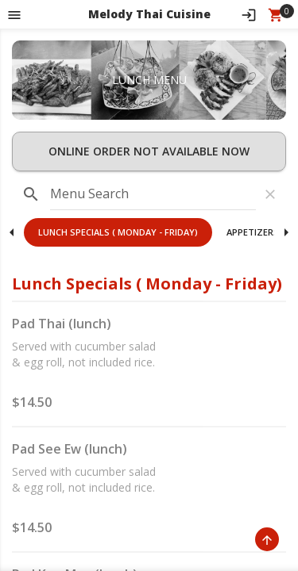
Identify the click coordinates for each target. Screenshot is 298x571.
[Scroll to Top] (267, 539)
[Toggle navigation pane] (14, 14)
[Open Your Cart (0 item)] (275, 14)
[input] (153, 194)
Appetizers (252, 232)
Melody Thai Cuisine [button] (149, 13)
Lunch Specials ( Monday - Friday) (118, 232)
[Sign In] (248, 14)
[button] (118, 232)
